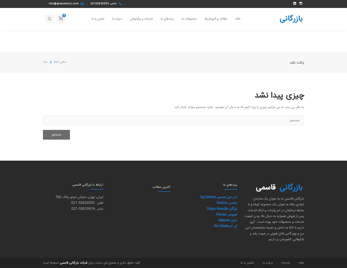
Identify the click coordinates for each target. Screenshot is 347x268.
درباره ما (267, 262)
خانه (45, 62)
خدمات (285, 262)
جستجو (56, 134)
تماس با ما (247, 262)
